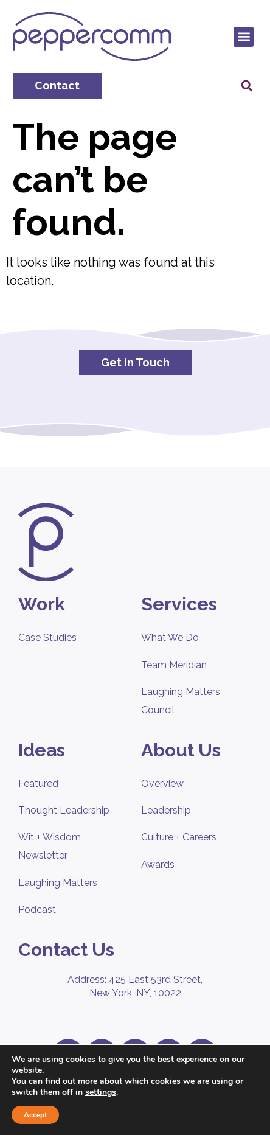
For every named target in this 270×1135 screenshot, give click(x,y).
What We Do (170, 637)
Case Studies (47, 637)
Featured (38, 783)
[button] (244, 37)
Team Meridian (174, 665)
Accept (35, 1115)
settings (100, 1092)
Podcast (37, 909)
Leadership (166, 810)
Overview (162, 783)
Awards (158, 864)
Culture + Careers (178, 837)
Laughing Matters (57, 883)
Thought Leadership (63, 810)
